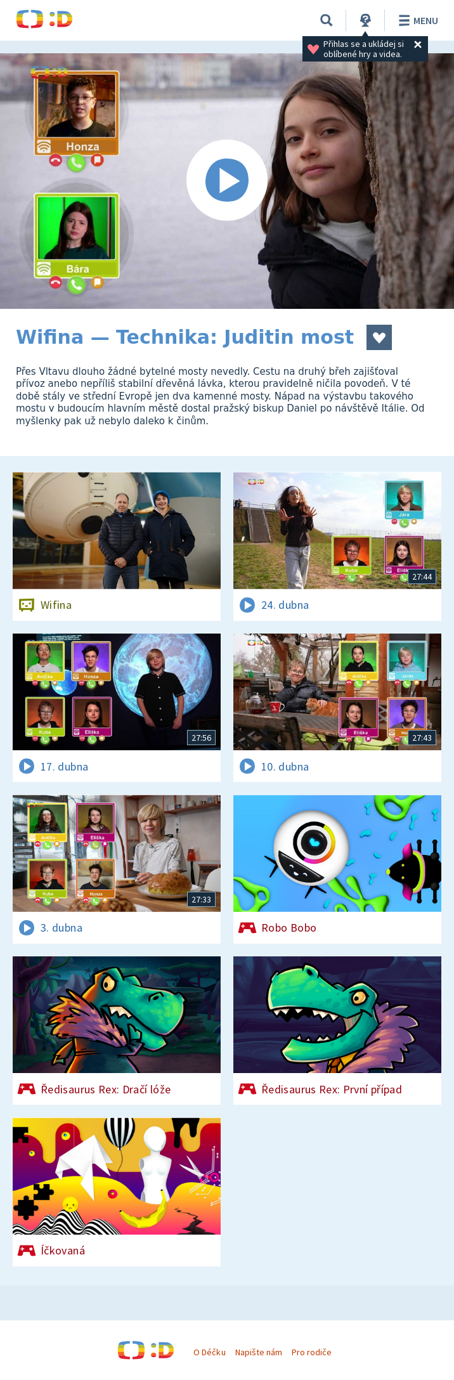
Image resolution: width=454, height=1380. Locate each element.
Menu (416, 20)
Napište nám (258, 1352)
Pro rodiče (312, 1352)
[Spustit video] (227, 181)
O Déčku (209, 1352)
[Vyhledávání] (327, 20)
